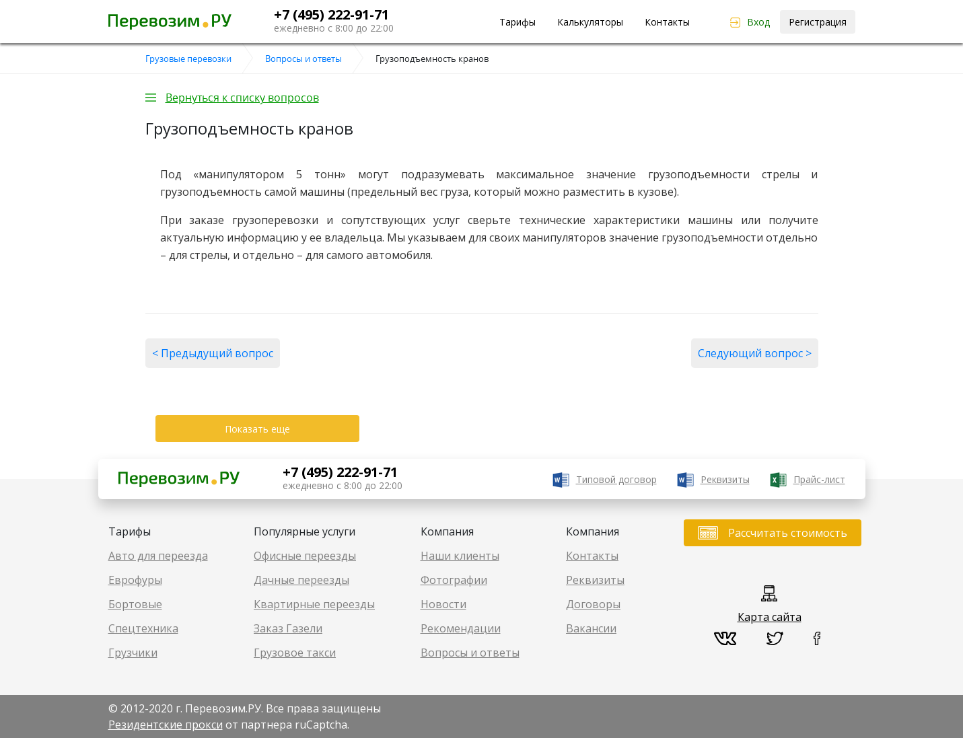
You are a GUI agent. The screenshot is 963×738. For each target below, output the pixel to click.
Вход (758, 21)
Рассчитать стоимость (787, 532)
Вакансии (591, 628)
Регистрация (818, 21)
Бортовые (135, 604)
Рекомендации (461, 628)
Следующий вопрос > (755, 353)
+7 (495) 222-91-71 (331, 14)
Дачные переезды (301, 580)
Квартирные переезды (314, 604)
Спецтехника (143, 628)
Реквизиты (725, 479)
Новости (443, 604)
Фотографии (454, 580)
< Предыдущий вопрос (212, 353)
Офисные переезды (305, 555)
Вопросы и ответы (470, 652)
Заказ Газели (288, 628)
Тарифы (517, 21)
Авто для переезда (158, 555)
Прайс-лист (819, 479)
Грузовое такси (295, 652)
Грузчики (132, 652)
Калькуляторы (590, 21)
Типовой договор (616, 479)
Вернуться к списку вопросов (242, 97)
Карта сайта (769, 617)
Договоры (593, 604)
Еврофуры (135, 580)
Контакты (667, 21)
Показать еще (257, 428)
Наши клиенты (460, 555)
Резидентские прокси (165, 724)
